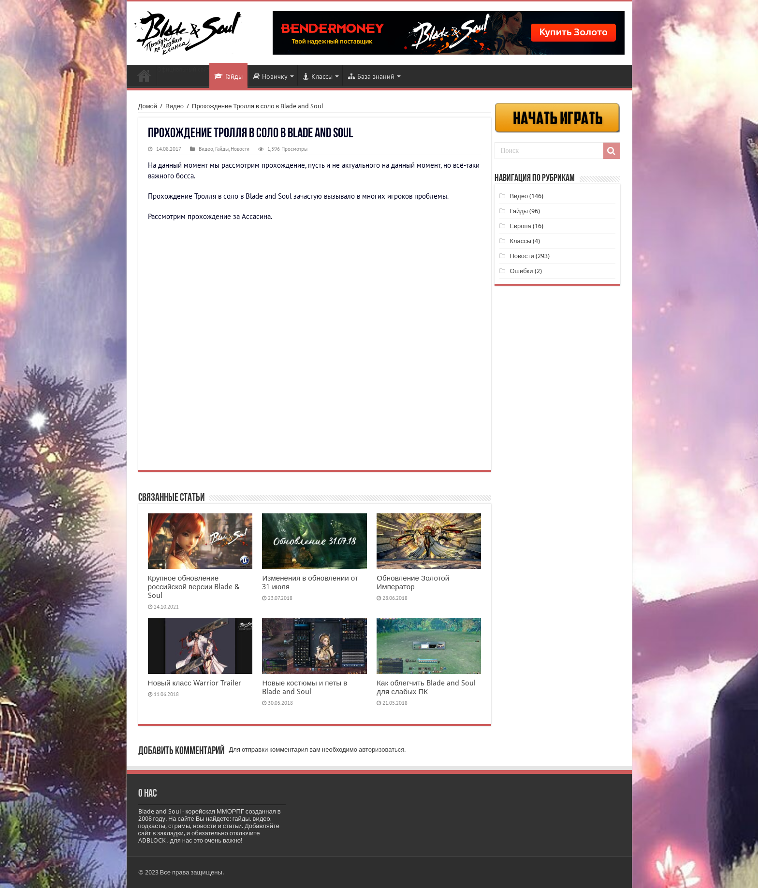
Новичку (270, 76)
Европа (520, 226)
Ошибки (521, 271)
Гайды (228, 76)
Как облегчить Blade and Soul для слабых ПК (426, 687)
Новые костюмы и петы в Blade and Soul (304, 687)
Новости (144, 75)
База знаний (371, 76)
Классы (318, 76)
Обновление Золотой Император (413, 582)
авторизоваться (381, 749)
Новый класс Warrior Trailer (194, 683)
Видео (174, 106)
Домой (148, 106)
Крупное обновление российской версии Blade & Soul (194, 587)
